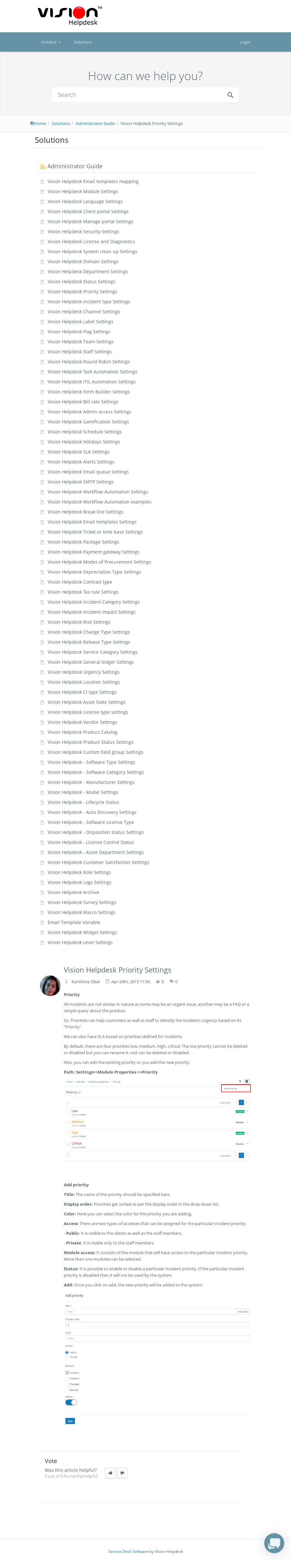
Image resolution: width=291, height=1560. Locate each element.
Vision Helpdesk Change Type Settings (89, 632)
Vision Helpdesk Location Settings (84, 682)
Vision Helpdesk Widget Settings (82, 932)
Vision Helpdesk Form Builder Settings (89, 392)
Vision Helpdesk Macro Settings (81, 912)
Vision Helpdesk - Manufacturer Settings (91, 782)
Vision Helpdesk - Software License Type (91, 822)
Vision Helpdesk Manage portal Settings (90, 221)
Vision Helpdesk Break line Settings (85, 512)
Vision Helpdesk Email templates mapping (93, 181)
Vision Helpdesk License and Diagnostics (91, 241)
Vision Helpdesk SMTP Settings (81, 482)
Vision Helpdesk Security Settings (83, 231)
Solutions (83, 42)
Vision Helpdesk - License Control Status (91, 842)
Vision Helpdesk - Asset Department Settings (96, 852)
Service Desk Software (128, 1551)
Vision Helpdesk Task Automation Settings (92, 372)
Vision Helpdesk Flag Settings (79, 331)
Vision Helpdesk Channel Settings (84, 311)
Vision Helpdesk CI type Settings (82, 692)
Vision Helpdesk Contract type (80, 582)
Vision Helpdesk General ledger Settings (91, 662)
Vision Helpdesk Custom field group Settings (95, 752)
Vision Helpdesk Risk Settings (79, 622)
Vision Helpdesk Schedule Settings (85, 432)
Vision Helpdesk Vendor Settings (82, 722)
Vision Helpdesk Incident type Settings (89, 301)
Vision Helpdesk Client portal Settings (88, 211)
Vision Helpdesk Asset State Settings (87, 702)
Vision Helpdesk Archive (73, 892)
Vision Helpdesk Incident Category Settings (94, 602)
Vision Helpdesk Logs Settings (80, 882)
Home (38, 123)
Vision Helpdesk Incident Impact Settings (92, 612)
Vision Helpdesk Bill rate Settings (83, 402)
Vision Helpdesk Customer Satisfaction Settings (98, 862)
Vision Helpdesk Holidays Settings (84, 442)
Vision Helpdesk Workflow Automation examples (99, 502)
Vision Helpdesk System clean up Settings (92, 251)
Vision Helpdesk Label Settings (80, 321)
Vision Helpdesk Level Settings (80, 942)
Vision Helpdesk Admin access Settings (89, 412)
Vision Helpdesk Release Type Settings (89, 642)
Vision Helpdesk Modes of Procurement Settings (99, 562)
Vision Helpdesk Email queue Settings (88, 472)
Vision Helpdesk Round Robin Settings (89, 362)
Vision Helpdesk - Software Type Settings (91, 762)
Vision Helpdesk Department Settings (88, 271)
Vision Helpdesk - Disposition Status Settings (96, 832)
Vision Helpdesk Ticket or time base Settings (95, 532)
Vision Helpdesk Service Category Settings (93, 652)
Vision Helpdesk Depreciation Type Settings (94, 572)
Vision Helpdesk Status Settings (81, 281)
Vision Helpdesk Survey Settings (82, 902)
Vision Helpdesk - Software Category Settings (96, 772)
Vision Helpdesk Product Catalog (82, 732)
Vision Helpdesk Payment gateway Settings (94, 552)
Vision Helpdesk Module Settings (83, 191)
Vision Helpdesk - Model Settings (83, 792)
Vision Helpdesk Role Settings (79, 872)
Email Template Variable (74, 922)
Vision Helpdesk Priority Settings (82, 291)
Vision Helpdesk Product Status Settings (90, 742)
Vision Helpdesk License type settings (88, 712)
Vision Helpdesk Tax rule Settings (83, 592)
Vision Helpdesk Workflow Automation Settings (98, 492)
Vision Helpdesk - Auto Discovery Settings (92, 812)
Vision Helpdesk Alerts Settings (81, 462)
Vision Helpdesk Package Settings (83, 542)
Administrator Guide (95, 123)
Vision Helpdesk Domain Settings (83, 261)
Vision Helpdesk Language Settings (85, 201)
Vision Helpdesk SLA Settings (79, 452)
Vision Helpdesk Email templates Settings (92, 522)
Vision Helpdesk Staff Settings (80, 351)
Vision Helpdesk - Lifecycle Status (83, 802)
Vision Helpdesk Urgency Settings (84, 672)
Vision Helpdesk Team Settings (81, 341)
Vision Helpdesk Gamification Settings (88, 422)
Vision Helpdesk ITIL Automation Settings (92, 382)
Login (245, 42)
